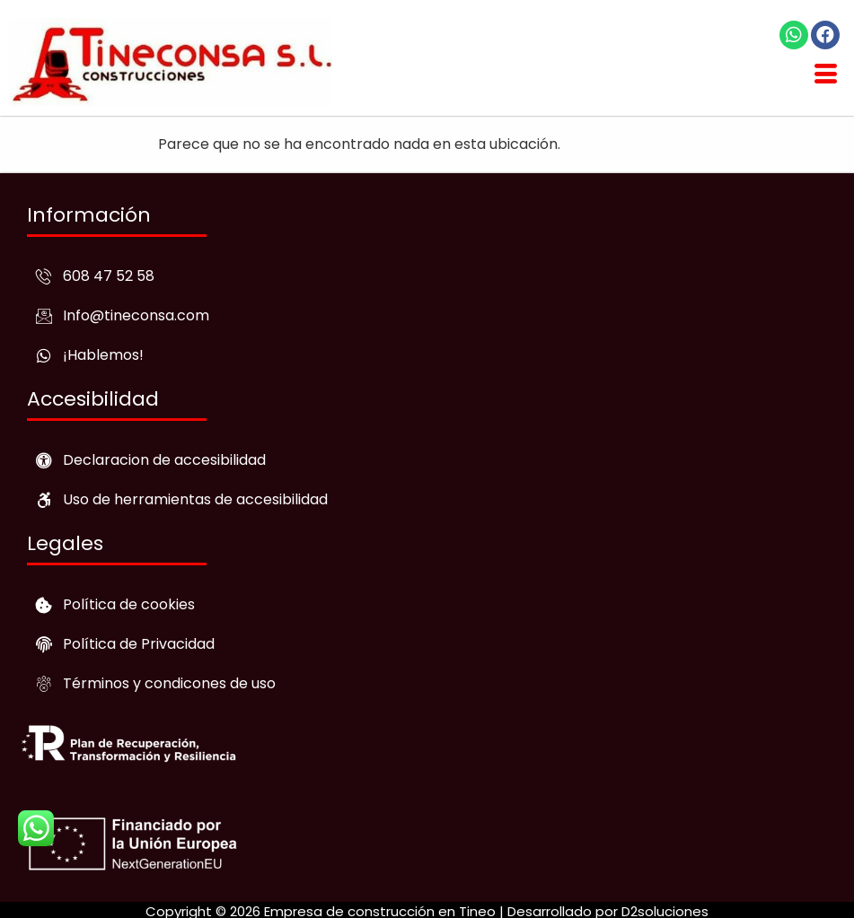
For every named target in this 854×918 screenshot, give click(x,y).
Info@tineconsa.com (136, 315)
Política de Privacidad (139, 644)
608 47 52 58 (108, 276)
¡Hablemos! (103, 355)
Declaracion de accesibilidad (164, 460)
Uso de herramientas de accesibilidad (195, 499)
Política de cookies (129, 604)
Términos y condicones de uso (169, 683)
